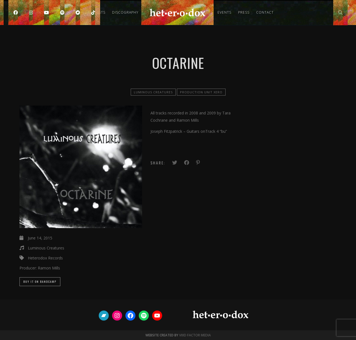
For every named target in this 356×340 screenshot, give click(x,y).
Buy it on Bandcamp (39, 281)
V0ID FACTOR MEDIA (195, 335)
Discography (125, 12)
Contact (265, 12)
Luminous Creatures (153, 92)
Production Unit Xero (201, 92)
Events (224, 12)
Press (243, 12)
